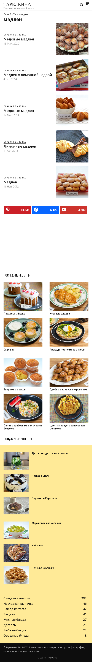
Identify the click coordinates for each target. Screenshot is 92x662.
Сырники (9, 349)
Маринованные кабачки (46, 523)
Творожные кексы (15, 389)
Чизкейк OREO (40, 475)
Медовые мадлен (19, 39)
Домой (7, 14)
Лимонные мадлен (20, 146)
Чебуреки (37, 545)
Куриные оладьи (60, 313)
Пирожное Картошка (44, 498)
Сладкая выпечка (15, 35)
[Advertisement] (46, 242)
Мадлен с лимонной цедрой (28, 75)
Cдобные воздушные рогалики (69, 389)
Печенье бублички (43, 568)
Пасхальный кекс (14, 313)
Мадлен (10, 182)
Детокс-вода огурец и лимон (50, 453)
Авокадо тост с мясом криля (67, 349)
